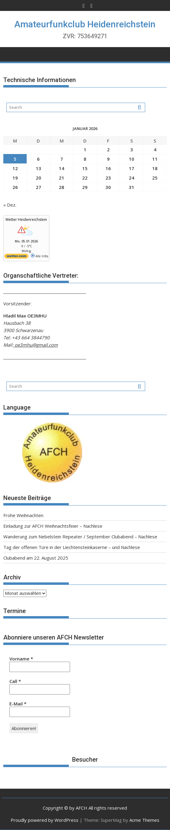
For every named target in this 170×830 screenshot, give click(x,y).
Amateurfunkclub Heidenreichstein (84, 24)
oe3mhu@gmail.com (35, 345)
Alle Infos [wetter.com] (39, 256)
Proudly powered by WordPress (44, 820)
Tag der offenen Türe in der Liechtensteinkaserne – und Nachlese (71, 547)
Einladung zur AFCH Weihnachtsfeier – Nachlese (52, 526)
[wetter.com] (16, 257)
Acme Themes (144, 820)
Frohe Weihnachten (23, 515)
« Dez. (9, 205)
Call (15, 681)
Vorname (21, 659)
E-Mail (17, 704)
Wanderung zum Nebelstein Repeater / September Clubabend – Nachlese (80, 536)
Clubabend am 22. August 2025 (35, 558)
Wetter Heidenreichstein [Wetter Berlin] (26, 219)
